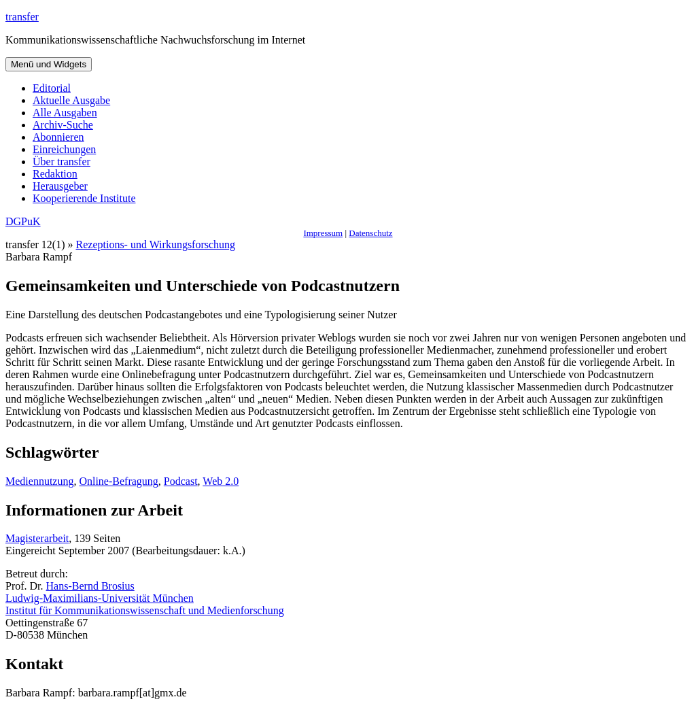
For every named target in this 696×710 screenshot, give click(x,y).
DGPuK (23, 221)
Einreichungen (64, 149)
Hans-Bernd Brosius (90, 586)
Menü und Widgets (48, 64)
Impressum (323, 233)
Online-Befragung (118, 481)
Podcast (181, 481)
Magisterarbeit (37, 538)
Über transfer (61, 161)
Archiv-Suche (63, 125)
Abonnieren (58, 137)
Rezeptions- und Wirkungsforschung (156, 244)
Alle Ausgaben (65, 112)
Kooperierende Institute (84, 198)
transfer (22, 16)
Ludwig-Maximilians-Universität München (99, 598)
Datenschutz (370, 233)
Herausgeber (60, 186)
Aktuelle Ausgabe (71, 100)
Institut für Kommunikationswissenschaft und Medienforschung (144, 610)
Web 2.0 (221, 481)
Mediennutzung (39, 481)
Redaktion (55, 174)
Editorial (52, 88)
